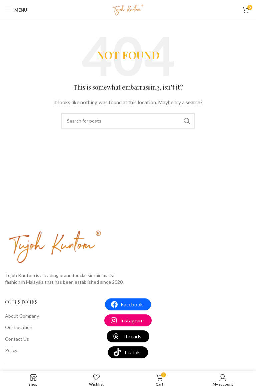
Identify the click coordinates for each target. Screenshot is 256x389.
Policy (11, 350)
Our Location (18, 327)
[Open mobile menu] (16, 10)
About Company (22, 316)
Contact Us (17, 339)
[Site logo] (128, 9)
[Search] (128, 121)
